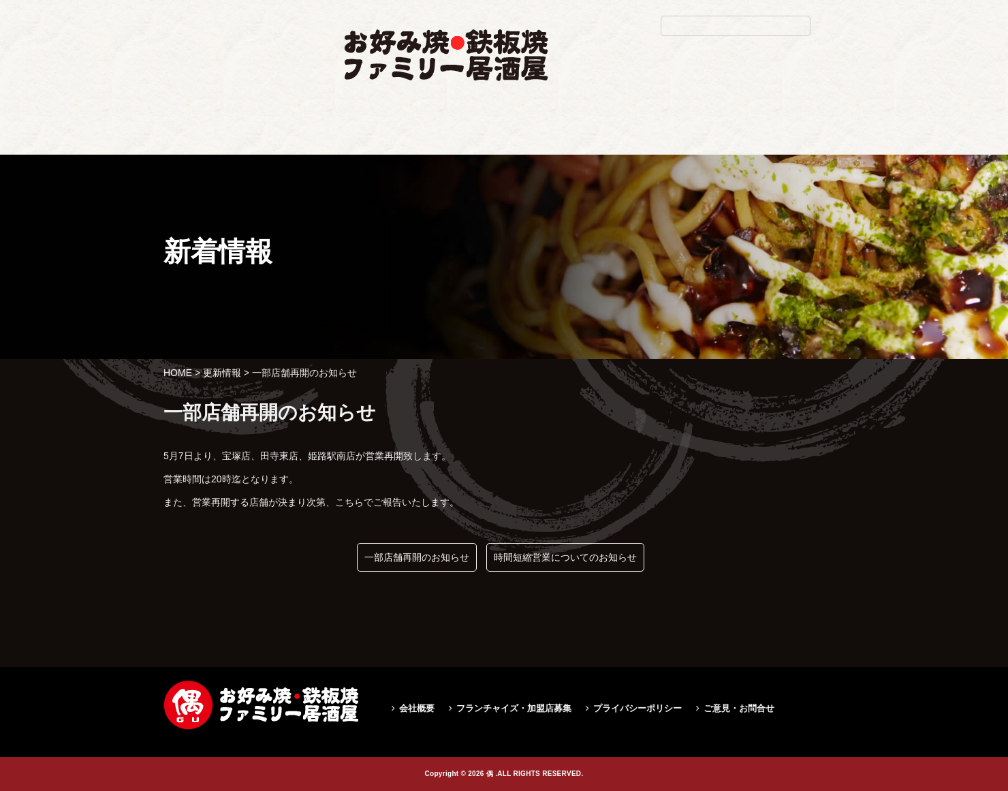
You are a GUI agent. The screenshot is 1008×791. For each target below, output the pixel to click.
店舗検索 (509, 141)
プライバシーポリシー (637, 708)
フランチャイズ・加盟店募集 (513, 708)
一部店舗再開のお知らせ (416, 557)
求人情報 (669, 141)
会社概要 (417, 708)
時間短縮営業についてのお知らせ (565, 557)
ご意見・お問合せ (739, 708)
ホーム (358, 141)
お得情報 (590, 141)
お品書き (431, 141)
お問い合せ (753, 141)
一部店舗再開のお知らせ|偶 (237, 181)
